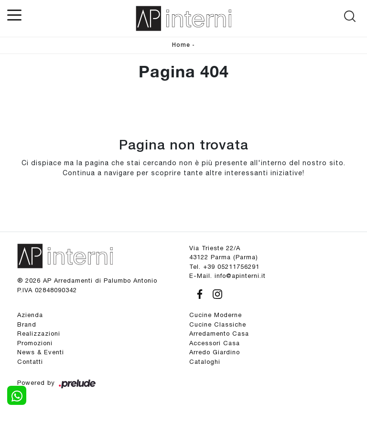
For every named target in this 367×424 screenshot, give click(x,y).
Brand (26, 324)
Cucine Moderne (215, 314)
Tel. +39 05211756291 (224, 266)
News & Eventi (40, 352)
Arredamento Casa (219, 333)
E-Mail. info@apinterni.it (227, 275)
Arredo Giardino (214, 352)
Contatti (30, 361)
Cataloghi (204, 361)
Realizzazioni (38, 333)
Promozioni (35, 343)
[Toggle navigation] (14, 14)
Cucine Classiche (217, 324)
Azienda (30, 314)
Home (181, 45)
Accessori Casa (214, 343)
